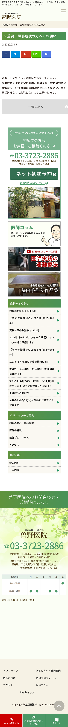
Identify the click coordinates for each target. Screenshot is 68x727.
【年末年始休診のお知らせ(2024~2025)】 (31, 352)
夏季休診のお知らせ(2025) (24, 330)
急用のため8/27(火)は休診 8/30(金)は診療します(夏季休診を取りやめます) (31, 383)
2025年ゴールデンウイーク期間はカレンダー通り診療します (31, 340)
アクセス (14, 444)
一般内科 (14, 470)
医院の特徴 (15, 430)
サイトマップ (27, 692)
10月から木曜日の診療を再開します (29, 361)
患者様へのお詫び (19, 393)
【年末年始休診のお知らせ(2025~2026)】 (31, 320)
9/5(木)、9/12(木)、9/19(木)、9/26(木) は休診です (31, 371)
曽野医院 (29, 704)
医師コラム (42, 685)
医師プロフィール (19, 437)
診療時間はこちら (34, 183)
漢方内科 (14, 462)
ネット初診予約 (34, 173)
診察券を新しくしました (23, 311)
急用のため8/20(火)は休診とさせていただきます (31, 402)
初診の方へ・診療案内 (21, 423)
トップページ (10, 670)
